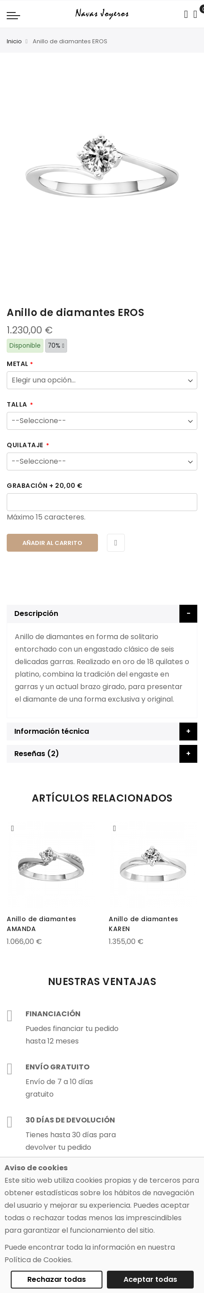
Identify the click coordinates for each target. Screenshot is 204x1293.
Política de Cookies (37, 1260)
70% (56, 345)
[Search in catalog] (186, 14)
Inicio (14, 41)
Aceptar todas (150, 1279)
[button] (13, 828)
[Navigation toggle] (13, 15)
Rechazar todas (56, 1279)
